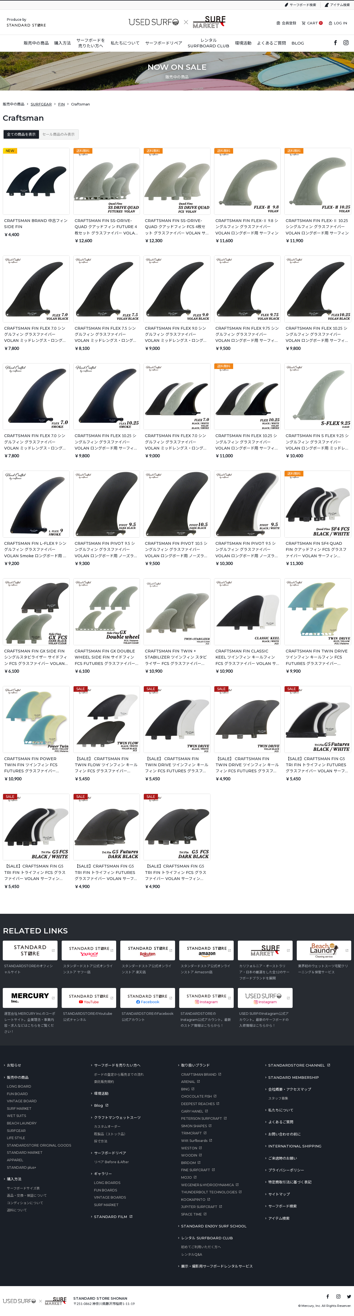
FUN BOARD (17, 1094)
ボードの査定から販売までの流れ (119, 1074)
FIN (61, 104)
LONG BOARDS (107, 1183)
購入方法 (14, 1179)
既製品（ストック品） (110, 1134)
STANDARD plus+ (21, 1167)
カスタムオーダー (107, 1126)
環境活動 (101, 1093)
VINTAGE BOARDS (110, 1197)
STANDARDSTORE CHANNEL (296, 1065)
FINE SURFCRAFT (195, 1170)
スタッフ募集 (278, 1098)
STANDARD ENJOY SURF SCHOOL (213, 1226)
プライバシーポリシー (286, 1170)
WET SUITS (16, 1116)
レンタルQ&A (191, 1254)
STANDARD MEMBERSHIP (293, 1077)
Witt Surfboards (194, 1141)
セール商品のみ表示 (58, 134)
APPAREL (15, 1160)
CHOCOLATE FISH (196, 1096)
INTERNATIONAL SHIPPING (294, 1146)
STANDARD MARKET (25, 1152)
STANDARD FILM (110, 1216)
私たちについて (280, 1110)
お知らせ (14, 1065)
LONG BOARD (19, 1086)
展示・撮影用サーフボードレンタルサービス (217, 1266)
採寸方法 (100, 1141)
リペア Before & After (111, 1162)
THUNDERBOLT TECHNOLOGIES (209, 1192)
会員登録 (289, 23)
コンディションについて (25, 1203)
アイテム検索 (340, 5)
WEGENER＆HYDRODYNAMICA (207, 1185)
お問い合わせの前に (284, 1134)
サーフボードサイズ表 (23, 1188)
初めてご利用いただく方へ (201, 1247)
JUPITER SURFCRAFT (199, 1207)
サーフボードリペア (110, 1153)
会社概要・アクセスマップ (289, 1089)
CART (312, 23)
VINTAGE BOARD (22, 1101)
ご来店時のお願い (282, 1158)
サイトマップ (279, 1194)
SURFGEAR (41, 104)
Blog (98, 1105)
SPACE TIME (191, 1214)
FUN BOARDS (105, 1190)
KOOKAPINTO (193, 1200)
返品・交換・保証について (27, 1195)
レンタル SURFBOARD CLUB (207, 1238)
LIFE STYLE (16, 1138)
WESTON (189, 1148)
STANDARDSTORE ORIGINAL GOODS (39, 1145)
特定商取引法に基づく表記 (289, 1182)
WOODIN (189, 1155)
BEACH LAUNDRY (22, 1123)
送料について (17, 1210)
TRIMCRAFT (191, 1133)
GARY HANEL (192, 1111)
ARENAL (188, 1082)
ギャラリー (103, 1174)
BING (185, 1089)
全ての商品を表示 (21, 134)
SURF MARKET (19, 1108)
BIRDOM (188, 1163)
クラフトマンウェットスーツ (117, 1117)
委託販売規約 (104, 1082)
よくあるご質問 (280, 1122)
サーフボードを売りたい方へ (117, 1065)
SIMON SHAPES (194, 1126)
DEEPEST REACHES (198, 1104)
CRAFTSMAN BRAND (199, 1074)
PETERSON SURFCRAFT (201, 1118)
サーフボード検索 (303, 5)
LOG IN (340, 23)
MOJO (186, 1177)
